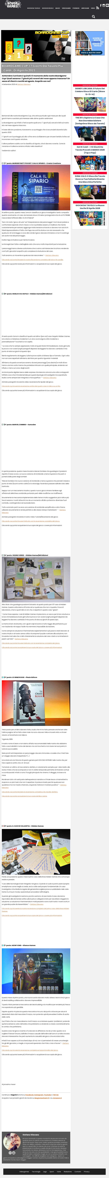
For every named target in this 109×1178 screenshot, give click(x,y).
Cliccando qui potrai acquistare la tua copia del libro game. (24, 796)
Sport (52, 1172)
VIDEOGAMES (66, 8)
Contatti (78, 1172)
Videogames (24, 1172)
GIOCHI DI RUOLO (47, 8)
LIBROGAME (85, 8)
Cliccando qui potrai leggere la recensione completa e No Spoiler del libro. (30, 792)
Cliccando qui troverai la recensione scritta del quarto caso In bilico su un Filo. (31, 386)
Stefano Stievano (23, 84)
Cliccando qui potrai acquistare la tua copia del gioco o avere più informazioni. (32, 647)
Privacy (86, 1172)
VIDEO (93, 8)
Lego (45, 1172)
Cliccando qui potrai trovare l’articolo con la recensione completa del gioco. (31, 521)
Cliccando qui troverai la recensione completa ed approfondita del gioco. (30, 1050)
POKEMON (76, 8)
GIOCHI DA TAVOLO (33, 8)
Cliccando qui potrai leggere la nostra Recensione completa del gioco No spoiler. (32, 260)
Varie (59, 1172)
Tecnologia (36, 1172)
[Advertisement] (54, 24)
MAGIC (57, 8)
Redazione (68, 1172)
